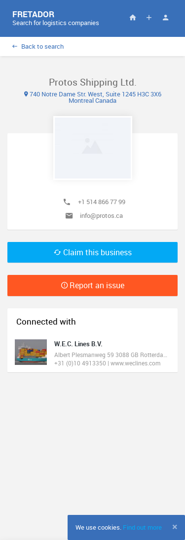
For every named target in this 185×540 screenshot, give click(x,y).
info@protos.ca (101, 215)
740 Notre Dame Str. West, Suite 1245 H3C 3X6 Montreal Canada (92, 97)
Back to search (38, 46)
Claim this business (93, 252)
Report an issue (92, 285)
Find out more (142, 527)
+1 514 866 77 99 (101, 201)
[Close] (175, 527)
